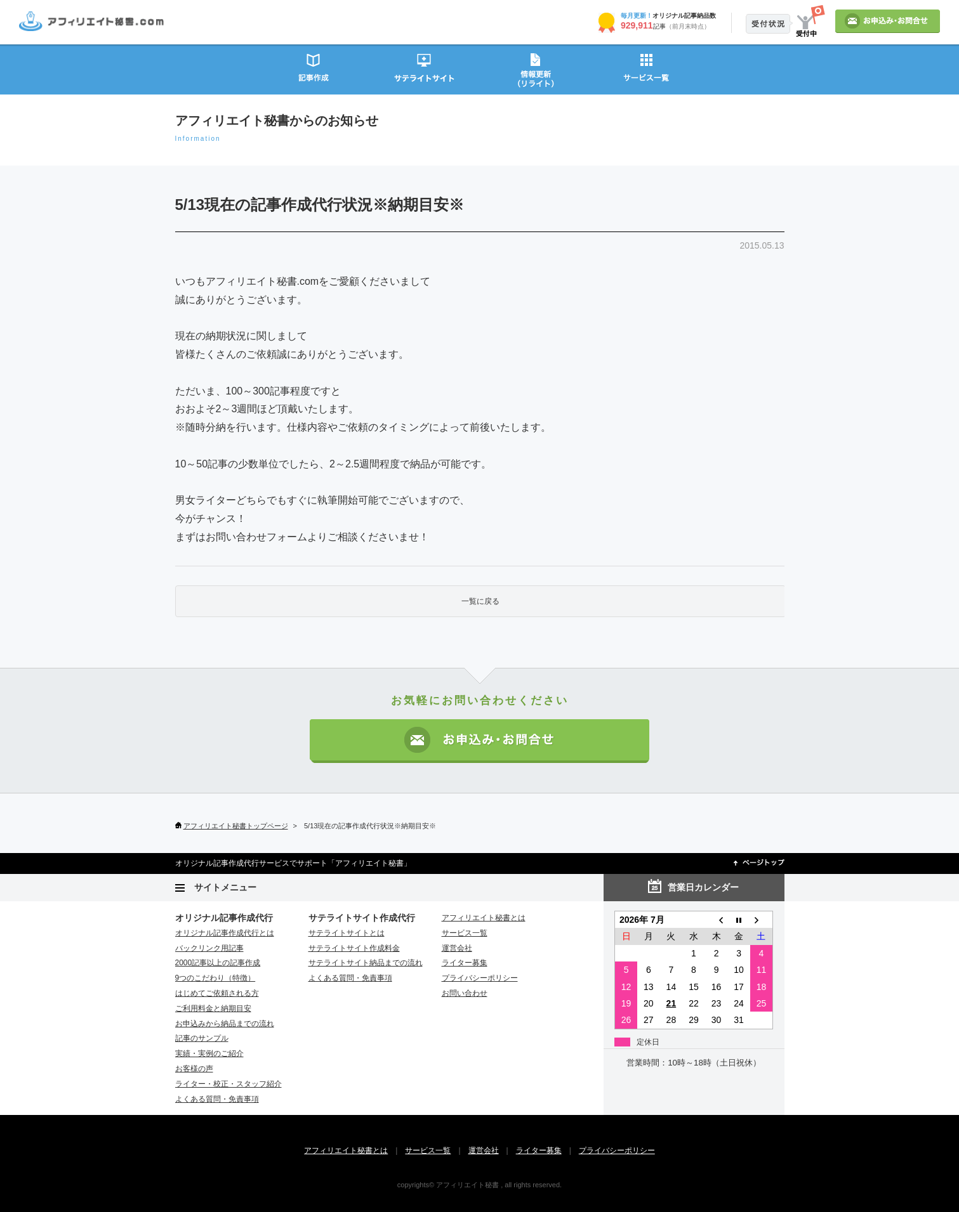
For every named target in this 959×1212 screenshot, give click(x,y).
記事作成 (313, 69)
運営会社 (457, 948)
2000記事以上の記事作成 (218, 962)
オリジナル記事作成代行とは (224, 933)
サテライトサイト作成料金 (354, 948)
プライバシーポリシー (480, 978)
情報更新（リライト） (535, 69)
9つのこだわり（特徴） (215, 978)
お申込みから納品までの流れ (224, 1023)
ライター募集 (464, 962)
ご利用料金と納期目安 (213, 1008)
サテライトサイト (424, 69)
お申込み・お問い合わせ (479, 741)
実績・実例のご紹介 (209, 1053)
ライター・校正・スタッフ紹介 (228, 1083)
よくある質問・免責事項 (217, 1099)
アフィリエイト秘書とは (484, 917)
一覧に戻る (480, 601)
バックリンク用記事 (209, 948)
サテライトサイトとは (346, 933)
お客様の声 (194, 1068)
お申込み (887, 21)
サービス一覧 (646, 69)
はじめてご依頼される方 (217, 993)
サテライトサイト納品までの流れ (365, 962)
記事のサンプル (201, 1038)
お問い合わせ (464, 993)
